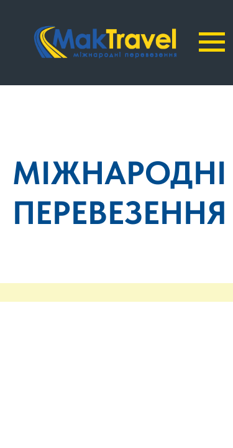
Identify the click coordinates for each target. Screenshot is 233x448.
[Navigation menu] (212, 42)
